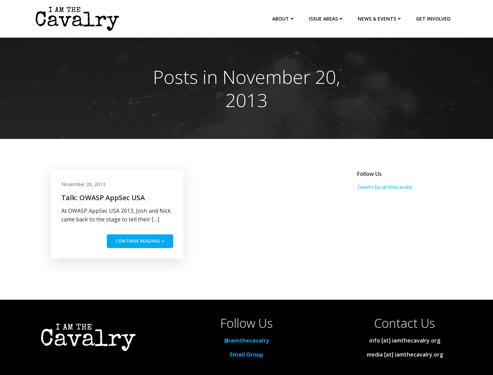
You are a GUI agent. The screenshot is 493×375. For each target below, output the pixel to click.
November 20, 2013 (83, 184)
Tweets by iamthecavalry (384, 187)
